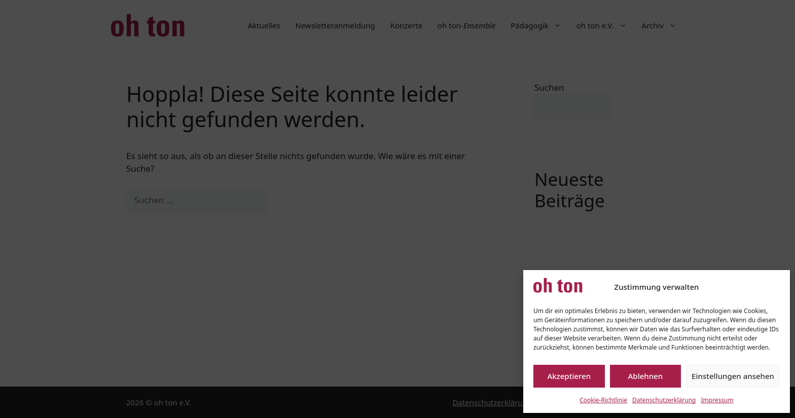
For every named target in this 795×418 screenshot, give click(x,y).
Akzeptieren (569, 376)
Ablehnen (645, 376)
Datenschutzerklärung (664, 400)
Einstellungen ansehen (733, 376)
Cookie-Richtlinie (603, 400)
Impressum (717, 400)
